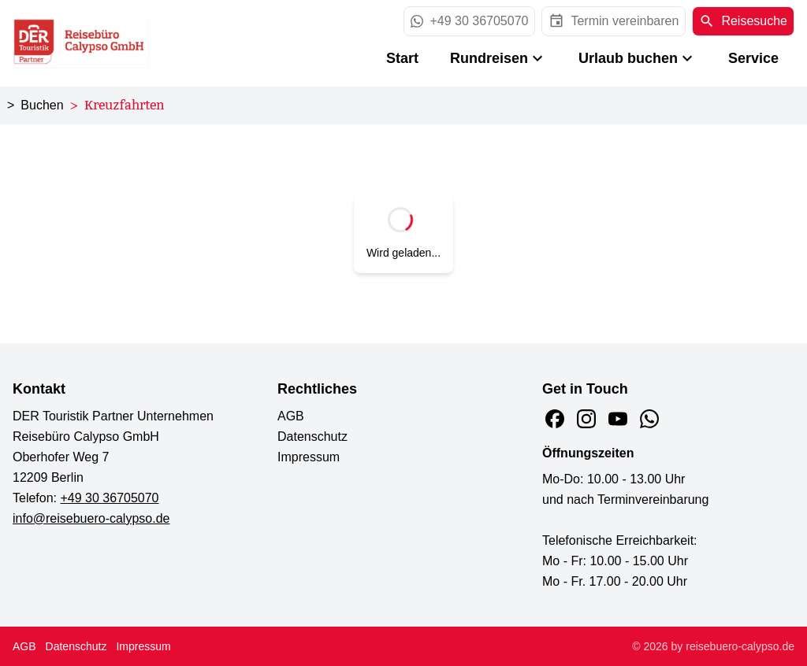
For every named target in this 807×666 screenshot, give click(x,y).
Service (753, 58)
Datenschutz (312, 436)
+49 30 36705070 (110, 498)
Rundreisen (498, 58)
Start (402, 58)
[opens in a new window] (613, 21)
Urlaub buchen (637, 58)
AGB (290, 416)
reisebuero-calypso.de (740, 646)
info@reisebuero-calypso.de (91, 518)
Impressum (308, 457)
